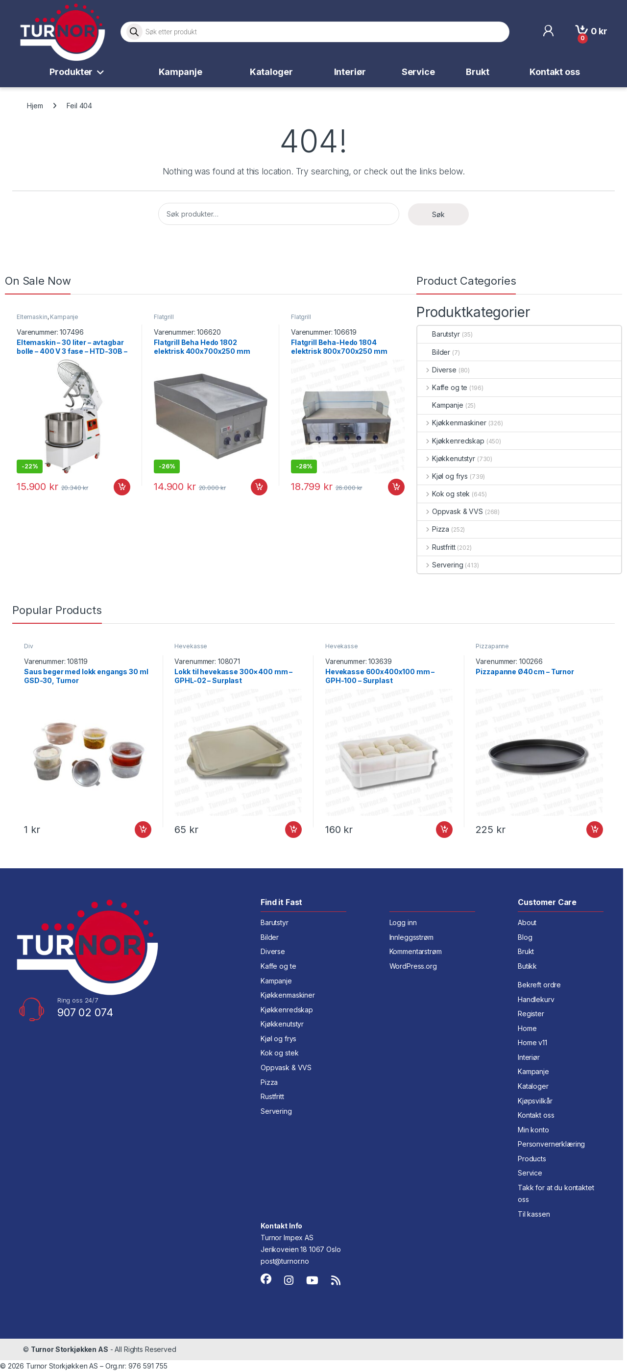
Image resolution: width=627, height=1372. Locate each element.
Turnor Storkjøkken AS (69, 1349)
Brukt (477, 72)
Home (527, 1028)
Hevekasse (190, 646)
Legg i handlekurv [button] (122, 487)
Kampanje (180, 72)
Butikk (527, 966)
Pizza (433, 529)
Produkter (71, 72)
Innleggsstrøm (411, 937)
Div (28, 646)
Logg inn (403, 922)
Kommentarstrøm (415, 951)
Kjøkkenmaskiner (451, 422)
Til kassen (534, 1214)
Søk (438, 214)
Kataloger (271, 72)
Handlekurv (536, 999)
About (527, 922)
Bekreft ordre (539, 984)
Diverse (437, 370)
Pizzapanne (492, 646)
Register (531, 1013)
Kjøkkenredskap (450, 441)
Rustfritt (436, 547)
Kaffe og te (442, 387)
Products (532, 1158)
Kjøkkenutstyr (446, 458)
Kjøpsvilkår (535, 1101)
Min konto (533, 1130)
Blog (525, 937)
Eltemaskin (32, 316)
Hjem (35, 105)
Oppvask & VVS (450, 511)
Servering (440, 565)
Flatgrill (164, 316)
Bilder (433, 352)
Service (418, 72)
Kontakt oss (554, 72)
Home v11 (532, 1042)
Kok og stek (443, 494)
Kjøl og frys (442, 476)
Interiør (350, 72)
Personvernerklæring (551, 1144)
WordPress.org (413, 966)
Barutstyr (438, 334)
